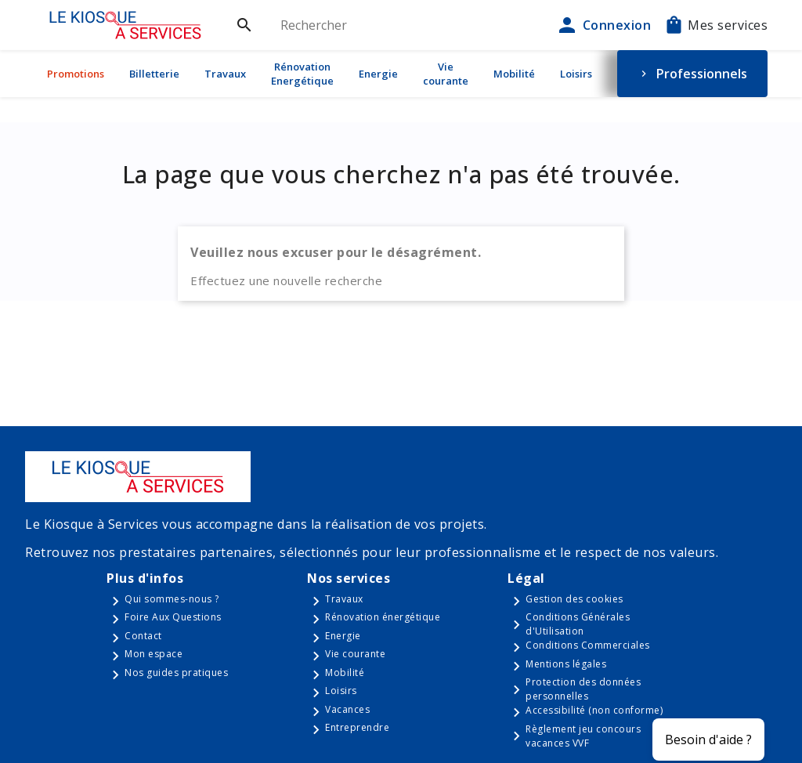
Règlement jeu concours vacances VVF (583, 736)
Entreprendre (357, 727)
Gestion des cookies (574, 599)
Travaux (225, 74)
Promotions (75, 74)
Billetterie (154, 74)
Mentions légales (566, 664)
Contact (143, 635)
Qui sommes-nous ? (172, 599)
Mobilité (514, 74)
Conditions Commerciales (588, 645)
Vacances (347, 709)
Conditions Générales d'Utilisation (578, 624)
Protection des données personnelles (583, 689)
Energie (378, 74)
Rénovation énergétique (382, 617)
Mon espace (153, 653)
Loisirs (576, 74)
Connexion (603, 25)
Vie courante (445, 74)
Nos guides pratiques (176, 672)
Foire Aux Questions (173, 617)
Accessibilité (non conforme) (594, 710)
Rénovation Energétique (302, 74)
